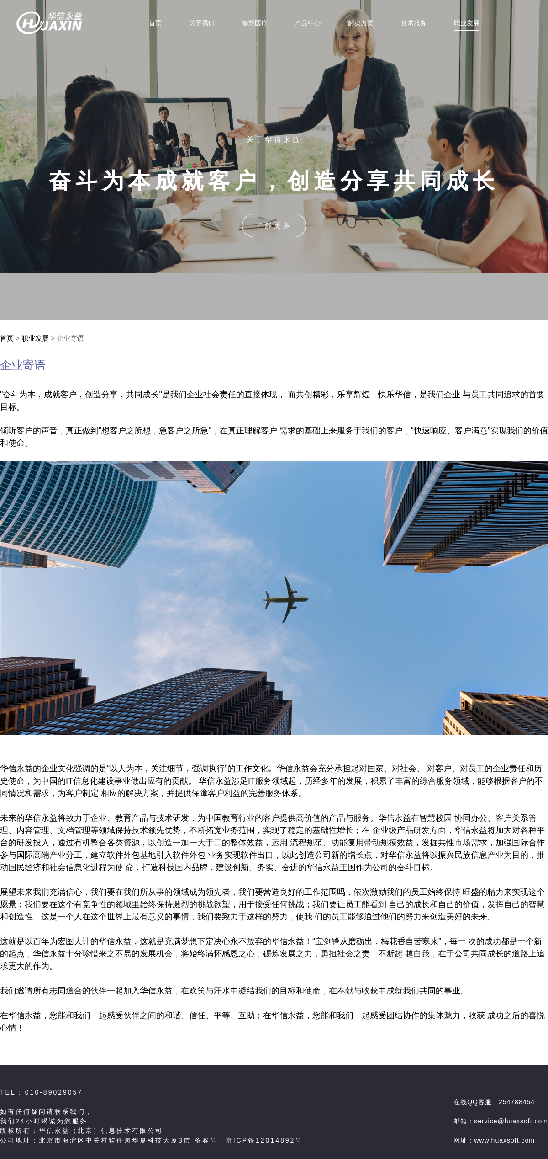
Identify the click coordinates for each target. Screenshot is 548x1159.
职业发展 (35, 338)
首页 (7, 338)
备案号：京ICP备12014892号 (249, 1140)
